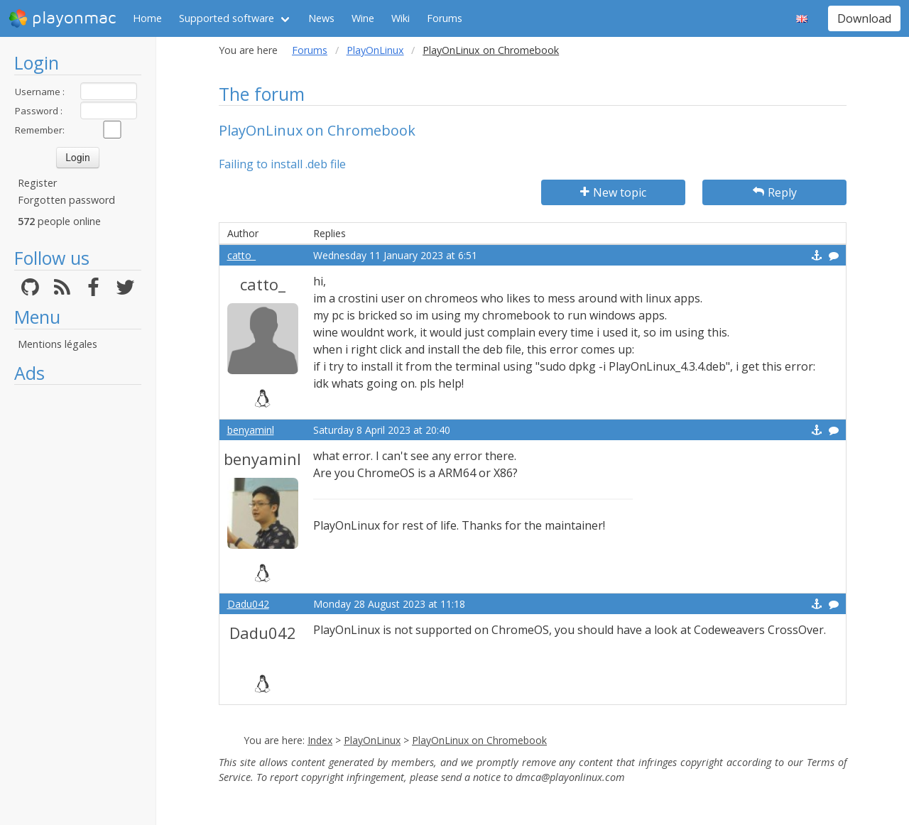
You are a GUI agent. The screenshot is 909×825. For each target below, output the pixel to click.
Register (37, 183)
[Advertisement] (77, 605)
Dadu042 (248, 604)
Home (147, 18)
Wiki (400, 18)
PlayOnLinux (375, 50)
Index (319, 740)
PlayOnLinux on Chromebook (479, 740)
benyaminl (250, 430)
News (321, 18)
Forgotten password (66, 200)
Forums (444, 18)
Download (864, 18)
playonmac (62, 18)
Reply (775, 192)
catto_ (241, 255)
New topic (613, 192)
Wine (363, 18)
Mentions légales (57, 344)
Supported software (226, 18)
